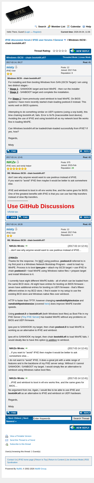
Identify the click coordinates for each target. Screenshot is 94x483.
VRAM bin (12, 212)
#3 (90, 224)
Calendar (74, 26)
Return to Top (41, 460)
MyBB (19, 469)
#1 (90, 62)
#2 (90, 157)
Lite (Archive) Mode (74, 460)
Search (40, 26)
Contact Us (12, 460)
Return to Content (56, 460)
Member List (56, 26)
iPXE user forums (42, 40)
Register (37, 32)
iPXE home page (26, 460)
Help (86, 26)
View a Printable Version (20, 436)
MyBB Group (40, 469)
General (58, 40)
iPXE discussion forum (18, 40)
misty (10, 67)
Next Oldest (14, 418)
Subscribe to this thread (20, 444)
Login (27, 32)
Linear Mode (85, 57)
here (47, 303)
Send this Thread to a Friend (22, 440)
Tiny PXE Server (30, 317)
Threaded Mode (70, 57)
